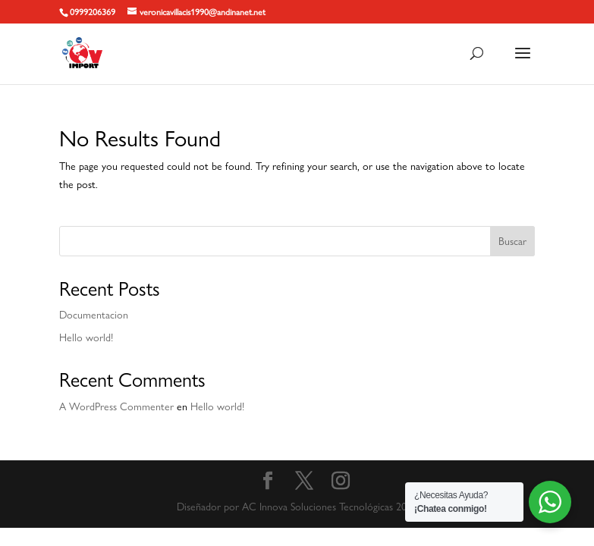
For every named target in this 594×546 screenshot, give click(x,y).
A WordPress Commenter (116, 406)
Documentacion (93, 315)
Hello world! (86, 337)
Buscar (512, 241)
